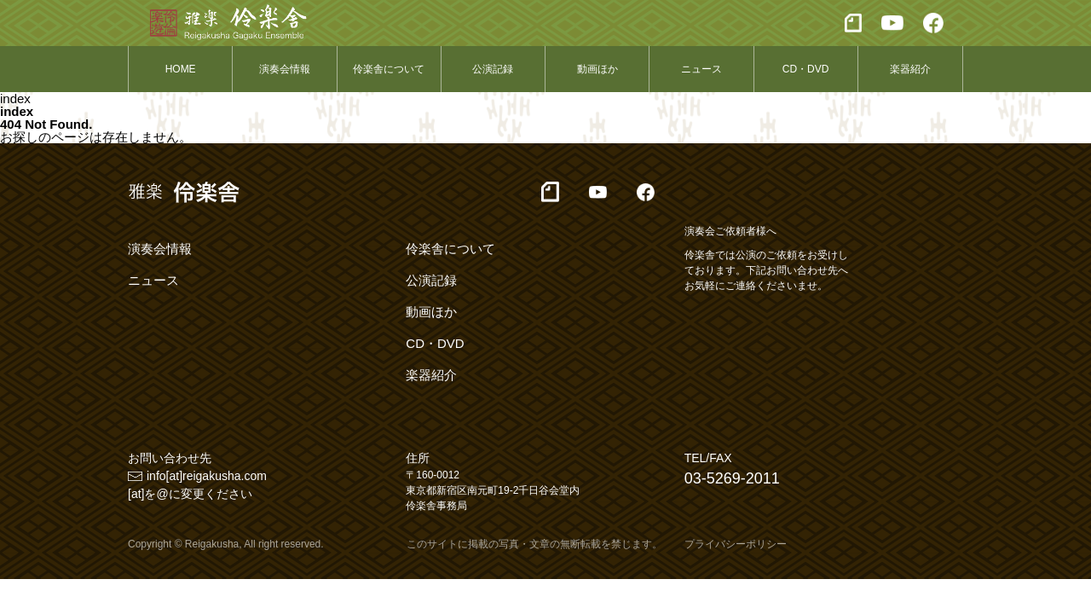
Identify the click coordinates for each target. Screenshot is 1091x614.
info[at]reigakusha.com (207, 476)
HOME (180, 69)
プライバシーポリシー (735, 544)
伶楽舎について (388, 69)
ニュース (701, 69)
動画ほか (597, 69)
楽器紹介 (910, 69)
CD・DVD (805, 69)
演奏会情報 (284, 69)
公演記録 (492, 69)
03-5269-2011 (732, 478)
